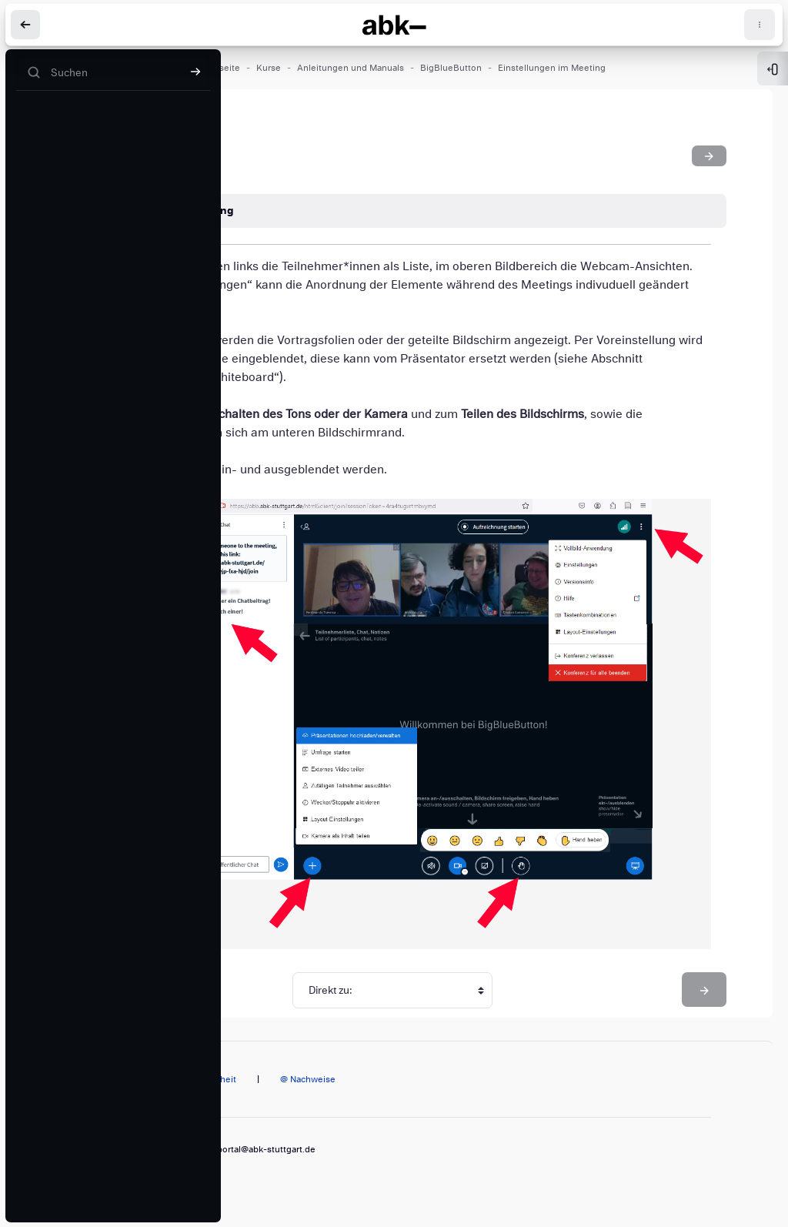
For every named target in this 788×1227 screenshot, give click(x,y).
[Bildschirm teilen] (709, 155)
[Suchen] (113, 73)
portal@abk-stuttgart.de (266, 1149)
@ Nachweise (308, 1079)
